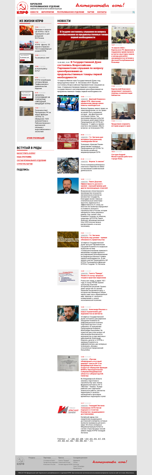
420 (63, 441)
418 (103, 439)
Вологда (76, 464)
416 (95, 439)
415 (91, 439)
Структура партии (25, 164)
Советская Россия (64, 462)
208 (81, 439)
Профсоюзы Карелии (50, 462)
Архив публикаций (35, 138)
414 (87, 439)
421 (67, 441)
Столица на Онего (49, 460)
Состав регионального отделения (31, 160)
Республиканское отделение (70, 12)
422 (72, 441)
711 (91, 441)
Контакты (101, 12)
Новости (34, 12)
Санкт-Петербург (78, 466)
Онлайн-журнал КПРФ (65, 464)
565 (77, 441)
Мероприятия (47, 12)
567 (85, 441)
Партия (90, 12)
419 (59, 441)
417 (99, 439)
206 (73, 439)
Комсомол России (49, 464)
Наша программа (24, 157)
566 (81, 441)
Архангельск (77, 468)
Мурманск (76, 460)
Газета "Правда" (63, 460)
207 (77, 439)
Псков (75, 462)
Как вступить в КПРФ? (26, 153)
